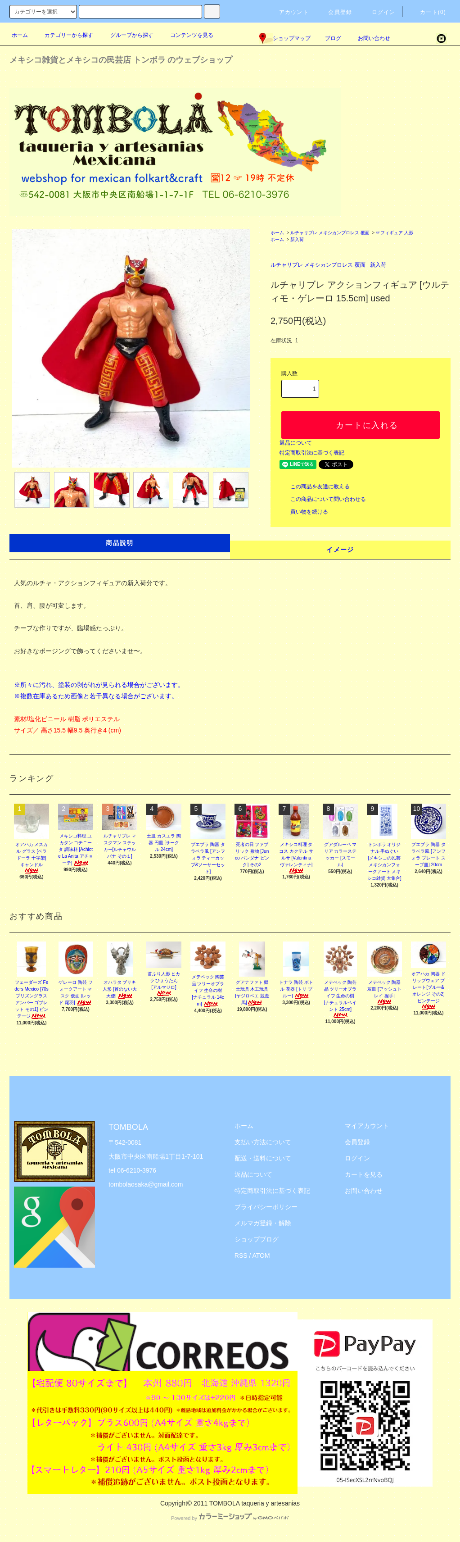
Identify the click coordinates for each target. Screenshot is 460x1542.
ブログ (333, 38)
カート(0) (427, 12)
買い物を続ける (304, 512)
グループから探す (126, 35)
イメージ (340, 549)
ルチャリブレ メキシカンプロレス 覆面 (330, 232)
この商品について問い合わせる (323, 499)
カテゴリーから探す (63, 35)
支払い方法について (263, 1142)
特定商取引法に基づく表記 (312, 453)
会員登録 (334, 12)
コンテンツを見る (186, 35)
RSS (241, 1255)
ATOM (261, 1255)
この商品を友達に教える (315, 486)
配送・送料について (263, 1158)
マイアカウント (367, 1125)
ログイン (378, 12)
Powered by (230, 1518)
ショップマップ (285, 38)
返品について (296, 443)
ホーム (20, 35)
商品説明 (120, 542)
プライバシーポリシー (266, 1206)
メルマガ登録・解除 (263, 1223)
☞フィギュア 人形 (394, 232)
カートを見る (364, 1174)
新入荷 (297, 239)
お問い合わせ (368, 38)
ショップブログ (257, 1239)
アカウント (288, 12)
